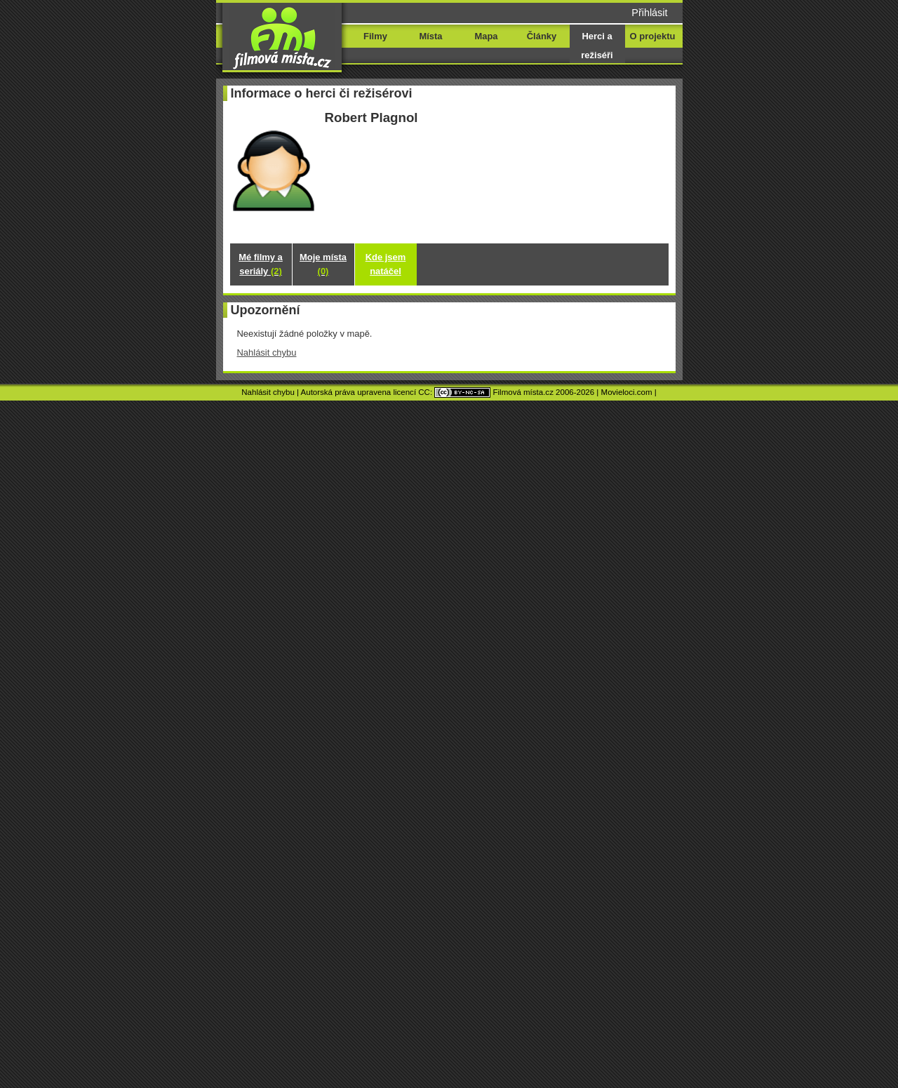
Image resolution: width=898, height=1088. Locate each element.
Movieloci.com (626, 392)
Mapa (485, 36)
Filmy (375, 36)
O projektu (653, 36)
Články (541, 36)
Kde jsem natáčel (386, 264)
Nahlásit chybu (267, 352)
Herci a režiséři (596, 45)
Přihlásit (649, 12)
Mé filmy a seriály (261, 264)
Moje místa (323, 264)
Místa (430, 36)
